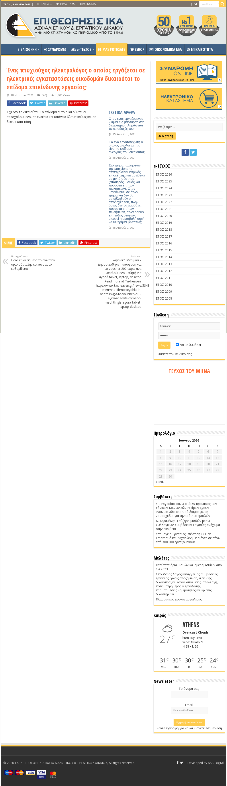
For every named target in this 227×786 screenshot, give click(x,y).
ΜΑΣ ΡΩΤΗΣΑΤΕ (111, 49)
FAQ (44, 95)
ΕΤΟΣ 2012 (164, 271)
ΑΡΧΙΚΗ (9, 49)
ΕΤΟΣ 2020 (164, 216)
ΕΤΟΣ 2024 (164, 188)
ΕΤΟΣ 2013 (164, 264)
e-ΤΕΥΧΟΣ (81, 49)
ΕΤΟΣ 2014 (164, 257)
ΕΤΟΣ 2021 (164, 209)
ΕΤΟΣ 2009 (164, 291)
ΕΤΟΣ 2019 (164, 222)
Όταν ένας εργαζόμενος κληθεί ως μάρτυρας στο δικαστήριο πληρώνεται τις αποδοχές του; (126, 123)
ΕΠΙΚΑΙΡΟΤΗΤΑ (200, 49)
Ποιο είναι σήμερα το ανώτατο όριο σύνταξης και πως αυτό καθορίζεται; (34, 263)
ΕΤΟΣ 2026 (164, 174)
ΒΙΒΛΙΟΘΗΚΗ (27, 49)
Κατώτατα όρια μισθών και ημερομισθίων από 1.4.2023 (189, 567)
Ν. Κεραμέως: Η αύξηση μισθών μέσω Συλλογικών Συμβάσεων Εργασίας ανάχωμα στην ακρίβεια (188, 525)
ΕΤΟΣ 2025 (164, 181)
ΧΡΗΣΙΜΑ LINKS (65, 4)
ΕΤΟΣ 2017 (164, 236)
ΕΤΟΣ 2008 (164, 298)
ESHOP (137, 49)
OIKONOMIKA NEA (165, 49)
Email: (189, 705)
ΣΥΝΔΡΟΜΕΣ (55, 49)
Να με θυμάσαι (188, 345)
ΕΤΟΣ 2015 (164, 250)
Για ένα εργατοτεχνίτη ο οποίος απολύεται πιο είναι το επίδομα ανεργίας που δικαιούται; (127, 147)
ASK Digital (216, 763)
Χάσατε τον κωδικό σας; (175, 354)
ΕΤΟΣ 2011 (164, 278)
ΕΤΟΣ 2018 (164, 229)
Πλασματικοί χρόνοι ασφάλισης (179, 599)
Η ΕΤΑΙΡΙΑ (43, 4)
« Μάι (160, 482)
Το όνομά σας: (189, 688)
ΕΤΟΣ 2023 (164, 195)
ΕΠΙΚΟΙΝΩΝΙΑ (87, 4)
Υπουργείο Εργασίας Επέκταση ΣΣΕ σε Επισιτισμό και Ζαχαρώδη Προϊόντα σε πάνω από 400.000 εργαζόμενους (188, 538)
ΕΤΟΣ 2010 (164, 284)
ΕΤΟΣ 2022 (164, 202)
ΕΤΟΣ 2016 (164, 243)
